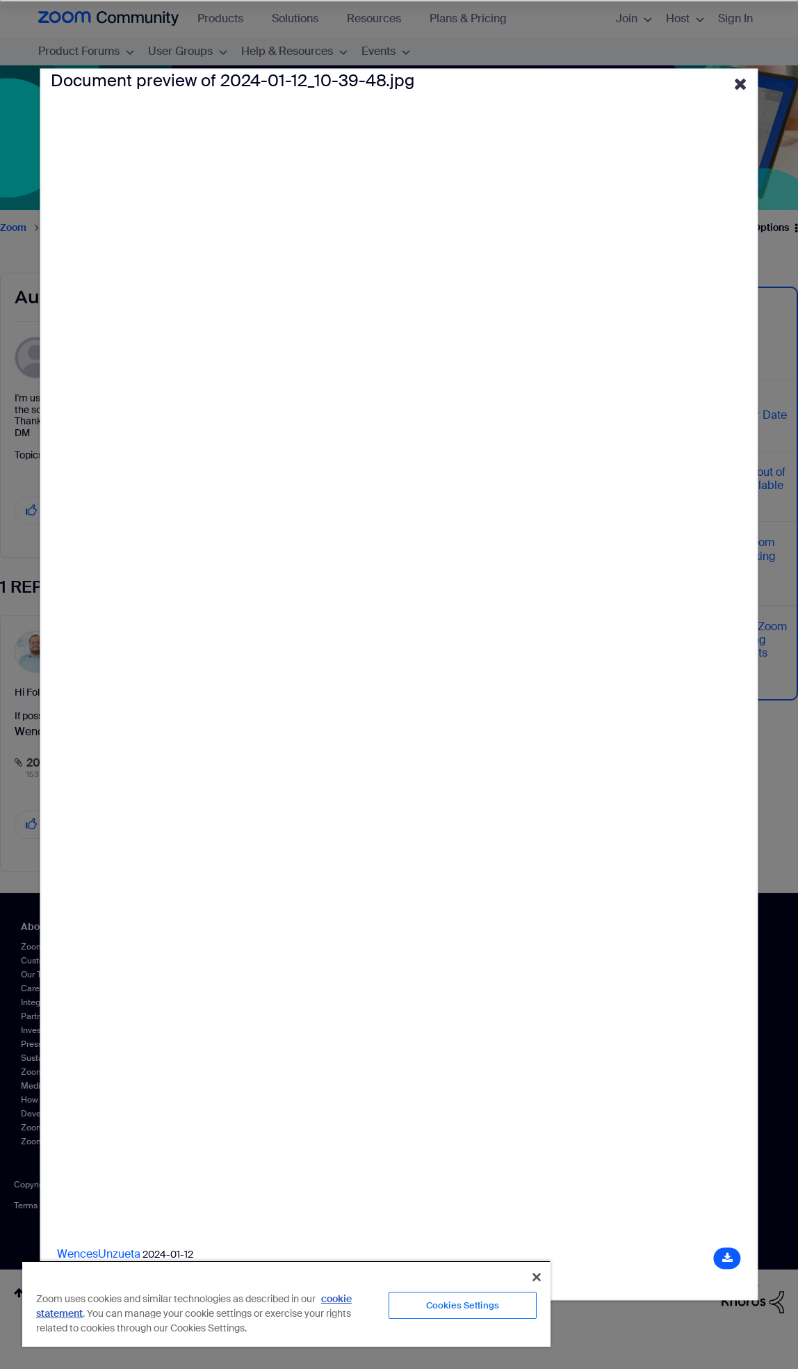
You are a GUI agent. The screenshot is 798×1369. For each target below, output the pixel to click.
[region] (286, 1303)
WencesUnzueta (98, 1254)
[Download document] (727, 1259)
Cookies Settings (462, 1305)
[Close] (536, 1277)
